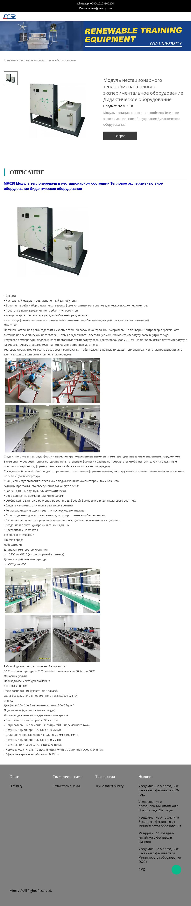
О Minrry (16, 786)
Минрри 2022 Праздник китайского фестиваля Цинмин (156, 837)
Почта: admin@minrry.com (95, 8)
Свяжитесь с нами (66, 786)
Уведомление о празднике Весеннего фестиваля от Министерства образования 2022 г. (159, 855)
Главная (10, 60)
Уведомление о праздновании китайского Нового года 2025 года (158, 806)
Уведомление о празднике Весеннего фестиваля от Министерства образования (159, 821)
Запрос (120, 136)
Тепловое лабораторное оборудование (47, 60)
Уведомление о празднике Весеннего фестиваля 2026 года (158, 790)
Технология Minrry (110, 786)
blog (141, 869)
